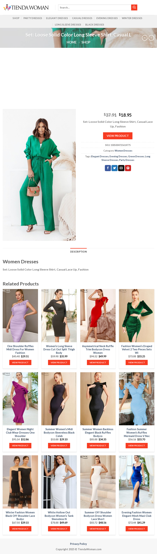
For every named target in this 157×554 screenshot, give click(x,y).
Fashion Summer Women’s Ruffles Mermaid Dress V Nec (137, 432)
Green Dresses (136, 156)
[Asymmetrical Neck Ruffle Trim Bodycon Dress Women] (98, 315)
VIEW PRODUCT (118, 135)
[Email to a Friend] (121, 168)
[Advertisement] (78, 75)
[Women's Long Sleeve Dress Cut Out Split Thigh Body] (59, 315)
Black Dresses (94, 24)
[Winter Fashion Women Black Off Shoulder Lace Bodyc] (20, 481)
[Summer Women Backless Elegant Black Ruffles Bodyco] (98, 398)
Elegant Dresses (57, 18)
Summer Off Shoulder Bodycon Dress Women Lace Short (98, 516)
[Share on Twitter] (114, 168)
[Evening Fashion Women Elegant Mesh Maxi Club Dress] (136, 481)
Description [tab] (78, 251)
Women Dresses (123, 150)
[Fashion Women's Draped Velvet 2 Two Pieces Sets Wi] (136, 315)
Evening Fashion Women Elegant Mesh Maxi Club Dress (137, 516)
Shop (16, 18)
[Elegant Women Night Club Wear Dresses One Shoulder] (20, 398)
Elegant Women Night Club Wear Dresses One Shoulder (20, 432)
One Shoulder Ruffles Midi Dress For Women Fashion (20, 349)
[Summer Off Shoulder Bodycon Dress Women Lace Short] (98, 481)
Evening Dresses (107, 18)
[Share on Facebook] (108, 168)
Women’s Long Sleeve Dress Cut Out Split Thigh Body (59, 349)
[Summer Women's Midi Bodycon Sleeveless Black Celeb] (59, 398)
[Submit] (134, 7)
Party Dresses (32, 18)
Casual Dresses (82, 18)
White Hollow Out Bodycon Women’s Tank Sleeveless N (59, 516)
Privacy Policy (78, 543)
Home (72, 42)
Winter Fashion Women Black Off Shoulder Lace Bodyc (20, 516)
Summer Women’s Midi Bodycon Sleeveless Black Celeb (59, 432)
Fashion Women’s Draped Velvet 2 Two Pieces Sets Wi (136, 349)
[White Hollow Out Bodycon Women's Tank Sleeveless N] (59, 481)
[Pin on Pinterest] (128, 168)
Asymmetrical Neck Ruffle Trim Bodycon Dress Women (98, 349)
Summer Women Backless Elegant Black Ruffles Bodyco (97, 432)
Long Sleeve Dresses (68, 24)
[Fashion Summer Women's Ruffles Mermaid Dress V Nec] (136, 398)
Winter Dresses (132, 18)
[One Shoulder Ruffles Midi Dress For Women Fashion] (20, 315)
